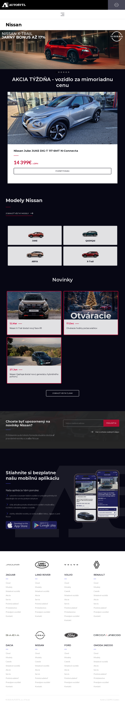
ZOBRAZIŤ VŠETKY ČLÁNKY (62, 393)
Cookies (116, 700)
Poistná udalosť (12, 603)
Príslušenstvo (11, 608)
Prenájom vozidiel (13, 612)
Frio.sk (27, 700)
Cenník (67, 591)
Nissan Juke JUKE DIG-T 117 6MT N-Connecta (46, 150)
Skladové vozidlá (13, 591)
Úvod (8, 583)
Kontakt (9, 616)
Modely (9, 587)
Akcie (8, 595)
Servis (8, 599)
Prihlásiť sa (111, 423)
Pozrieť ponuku (62, 171)
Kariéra (103, 700)
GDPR (109, 700)
